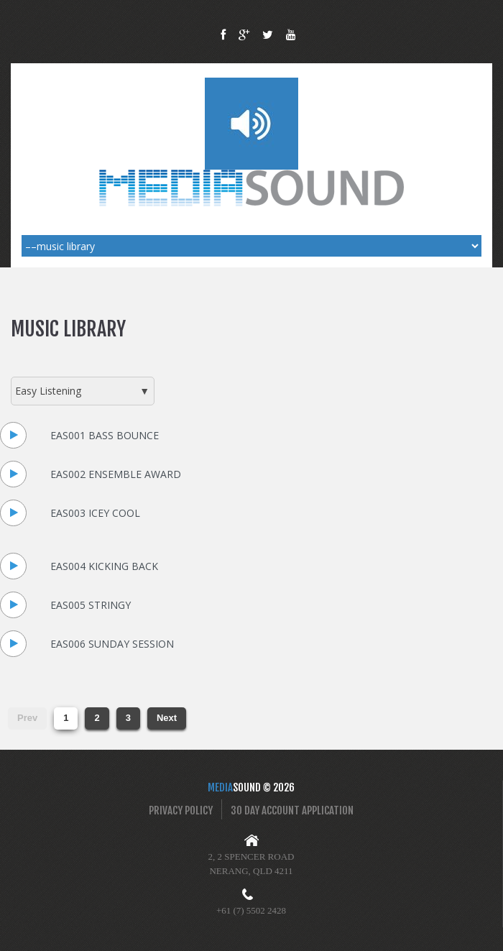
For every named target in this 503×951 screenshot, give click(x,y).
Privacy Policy (181, 810)
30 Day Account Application (292, 810)
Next (167, 717)
